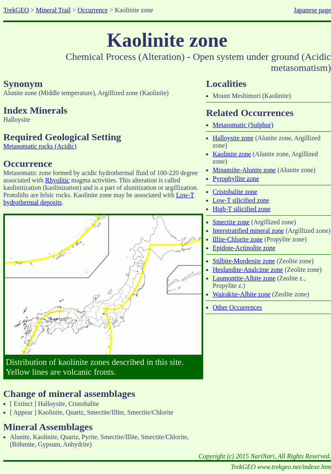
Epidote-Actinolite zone (244, 247)
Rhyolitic (57, 180)
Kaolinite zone (232, 153)
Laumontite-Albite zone (244, 278)
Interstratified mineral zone (248, 230)
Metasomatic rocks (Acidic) (40, 146)
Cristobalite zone (235, 191)
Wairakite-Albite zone (241, 294)
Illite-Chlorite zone (238, 239)
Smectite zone (231, 222)
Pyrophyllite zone (236, 178)
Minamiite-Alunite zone (244, 169)
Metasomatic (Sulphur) (243, 124)
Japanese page (312, 10)
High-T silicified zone (241, 208)
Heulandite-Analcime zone (248, 269)
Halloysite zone (233, 137)
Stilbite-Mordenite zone (244, 261)
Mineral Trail (53, 10)
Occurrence (92, 10)
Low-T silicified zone (241, 200)
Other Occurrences (237, 307)
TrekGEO (16, 10)
